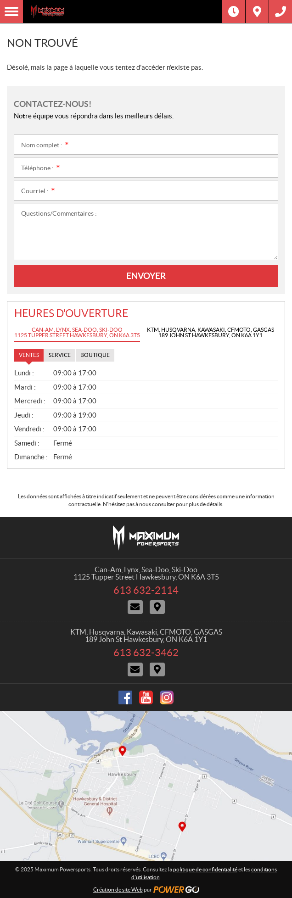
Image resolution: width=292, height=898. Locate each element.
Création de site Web (118, 889)
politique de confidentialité (205, 869)
